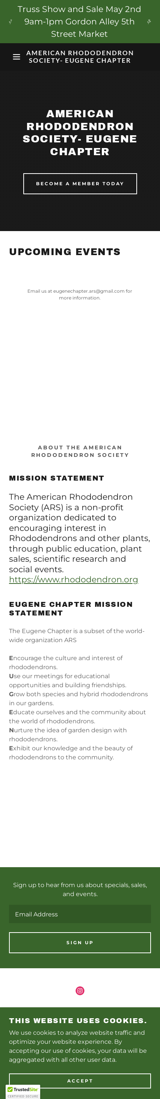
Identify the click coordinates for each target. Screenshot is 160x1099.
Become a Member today (80, 183)
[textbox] (80, 914)
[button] (12, 56)
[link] (80, 57)
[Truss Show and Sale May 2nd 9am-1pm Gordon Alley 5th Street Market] (80, 21)
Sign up (80, 942)
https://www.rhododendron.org (73, 579)
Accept (80, 1081)
